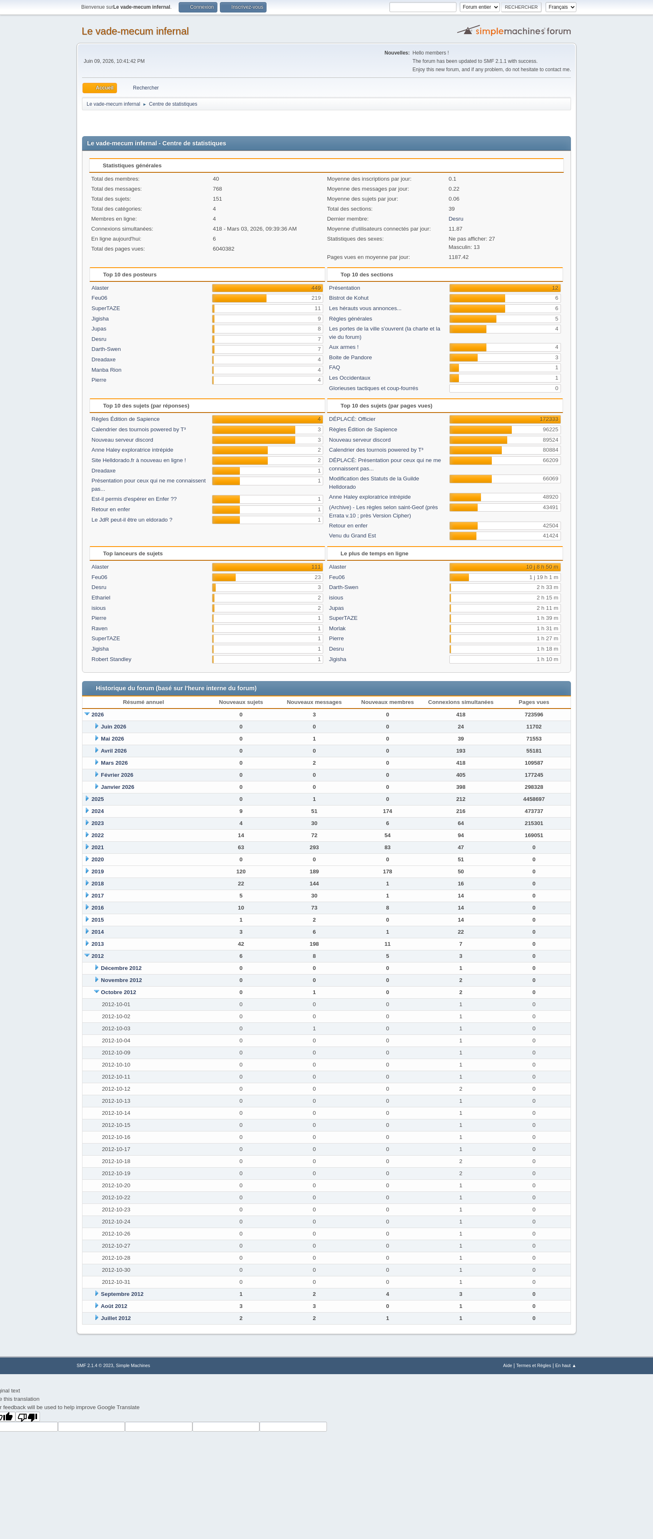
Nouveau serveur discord (122, 440)
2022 (98, 835)
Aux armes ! (344, 347)
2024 (98, 811)
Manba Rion (107, 370)
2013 (98, 944)
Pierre (99, 380)
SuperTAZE (106, 308)
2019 (98, 871)
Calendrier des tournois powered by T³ (139, 429)
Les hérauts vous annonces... (365, 308)
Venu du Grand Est (352, 535)
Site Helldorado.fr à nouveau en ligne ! (139, 460)
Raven (100, 628)
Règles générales (350, 319)
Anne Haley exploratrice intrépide (132, 450)
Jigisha (100, 319)
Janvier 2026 (117, 787)
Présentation (344, 288)
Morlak (337, 628)
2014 (98, 932)
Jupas (99, 329)
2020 (98, 859)
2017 (98, 896)
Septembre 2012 (122, 1294)
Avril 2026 (114, 751)
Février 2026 (117, 775)
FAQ (334, 367)
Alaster (100, 288)
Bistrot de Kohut (349, 298)
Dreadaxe (104, 359)
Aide (507, 1365)
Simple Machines (133, 1365)
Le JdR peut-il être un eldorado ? (132, 520)
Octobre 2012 (118, 992)
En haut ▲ (565, 1365)
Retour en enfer (111, 509)
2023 (98, 823)
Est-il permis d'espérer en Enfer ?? (134, 499)
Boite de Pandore (350, 357)
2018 (98, 883)
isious (99, 608)
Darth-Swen (106, 349)
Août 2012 (114, 1306)
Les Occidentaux (349, 378)
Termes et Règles (533, 1365)
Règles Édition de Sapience (126, 419)
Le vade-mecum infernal (135, 31)
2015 (98, 920)
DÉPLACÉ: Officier (352, 419)
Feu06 (99, 298)
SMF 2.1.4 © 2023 (95, 1365)
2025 (98, 799)
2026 (98, 714)
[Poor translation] (27, 1417)
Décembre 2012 (121, 968)
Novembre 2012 (121, 980)
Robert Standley (112, 659)
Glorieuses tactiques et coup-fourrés (373, 388)
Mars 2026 (114, 763)
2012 (98, 956)
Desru (456, 219)
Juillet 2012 (116, 1318)
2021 (98, 847)
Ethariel (101, 597)
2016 (98, 908)
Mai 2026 (112, 739)
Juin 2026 (113, 727)
